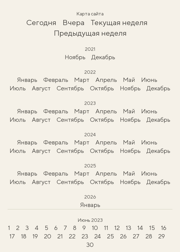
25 (110, 236)
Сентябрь (70, 88)
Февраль (55, 79)
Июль (18, 88)
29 (161, 236)
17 (12, 236)
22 (72, 236)
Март (81, 79)
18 (23, 236)
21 (60, 236)
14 (140, 227)
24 (97, 236)
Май (129, 79)
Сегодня (41, 22)
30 (90, 244)
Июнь (149, 79)
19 (35, 236)
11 (106, 227)
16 (163, 227)
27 (136, 236)
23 (85, 236)
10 (95, 227)
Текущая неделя (119, 22)
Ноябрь (75, 56)
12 (117, 227)
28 (148, 236)
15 (152, 227)
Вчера (73, 22)
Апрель (106, 79)
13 (128, 227)
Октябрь (102, 88)
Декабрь (103, 56)
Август (41, 88)
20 (47, 236)
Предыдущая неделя (90, 32)
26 (123, 236)
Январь (27, 79)
